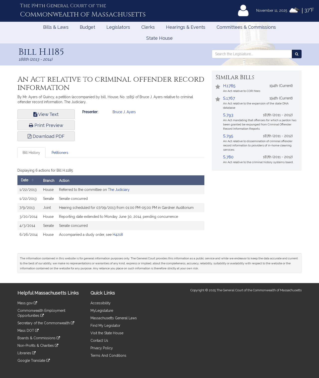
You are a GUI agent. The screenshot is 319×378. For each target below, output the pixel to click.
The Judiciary (119, 190)
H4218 (118, 235)
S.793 (228, 115)
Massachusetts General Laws (113, 318)
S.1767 (229, 98)
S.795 (228, 136)
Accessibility (100, 303)
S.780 (228, 157)
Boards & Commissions (38, 338)
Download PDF (46, 136)
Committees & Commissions (246, 27)
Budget (87, 27)
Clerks (148, 27)
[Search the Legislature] (297, 54)
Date (28, 180)
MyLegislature (101, 311)
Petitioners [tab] (60, 153)
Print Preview (46, 125)
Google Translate (33, 361)
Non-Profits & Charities (37, 346)
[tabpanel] (110, 204)
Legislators (118, 27)
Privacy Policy (101, 348)
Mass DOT (28, 331)
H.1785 (229, 85)
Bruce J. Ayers (124, 112)
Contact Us (99, 341)
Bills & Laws (56, 27)
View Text (46, 114)
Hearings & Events (185, 27)
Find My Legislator (105, 326)
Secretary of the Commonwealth (45, 323)
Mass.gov (27, 303)
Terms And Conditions (108, 356)
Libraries (26, 353)
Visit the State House (106, 333)
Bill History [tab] (31, 153)
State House (159, 38)
